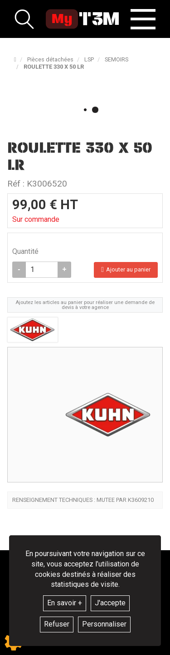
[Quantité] (42, 270)
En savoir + (64, 603)
